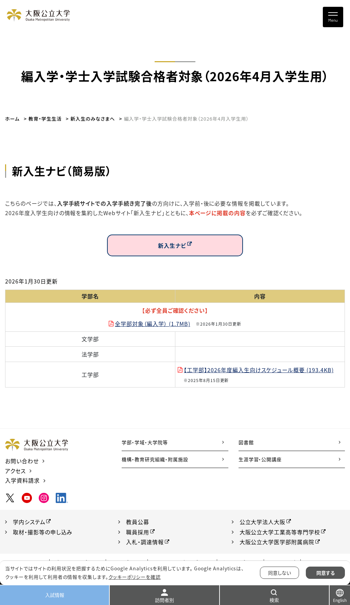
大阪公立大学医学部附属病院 (277, 542)
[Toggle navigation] (333, 17)
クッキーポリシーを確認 (134, 576)
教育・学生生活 (45, 118)
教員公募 (137, 522)
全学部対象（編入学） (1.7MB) (152, 323)
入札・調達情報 (145, 542)
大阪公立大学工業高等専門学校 (280, 532)
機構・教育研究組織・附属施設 (155, 459)
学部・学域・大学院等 (145, 442)
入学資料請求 (22, 480)
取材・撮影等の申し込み (43, 532)
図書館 (246, 442)
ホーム (12, 118)
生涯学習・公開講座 (260, 459)
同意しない (279, 572)
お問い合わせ (22, 461)
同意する (325, 572)
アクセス (15, 471)
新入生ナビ (172, 245)
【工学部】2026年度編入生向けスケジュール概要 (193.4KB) (259, 370)
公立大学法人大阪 (263, 522)
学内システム (29, 522)
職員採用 (137, 532)
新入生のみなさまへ (93, 118)
